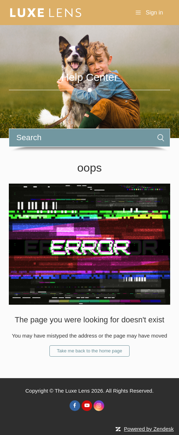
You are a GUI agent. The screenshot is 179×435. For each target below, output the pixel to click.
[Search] (89, 138)
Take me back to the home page (89, 350)
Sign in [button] (154, 13)
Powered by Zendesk (149, 429)
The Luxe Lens (72, 391)
